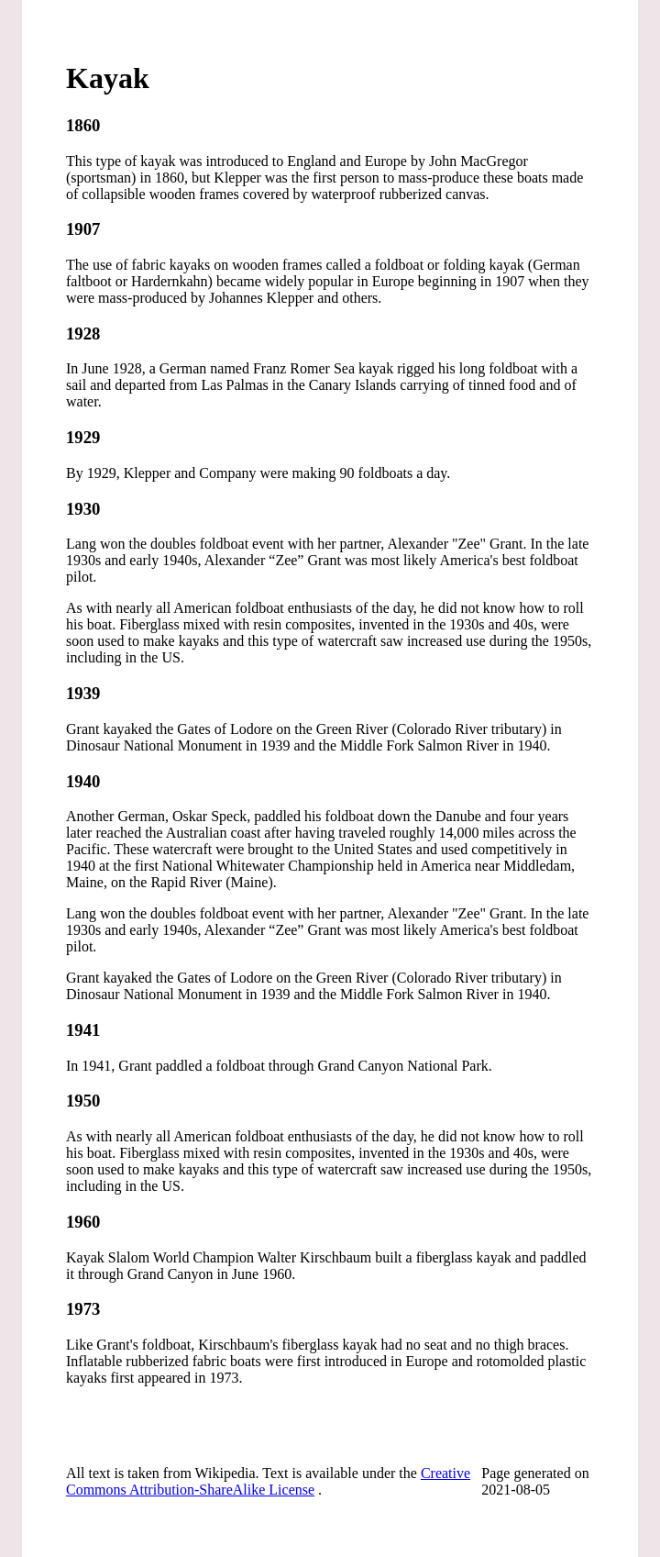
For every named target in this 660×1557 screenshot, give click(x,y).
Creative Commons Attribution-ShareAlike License (268, 1481)
